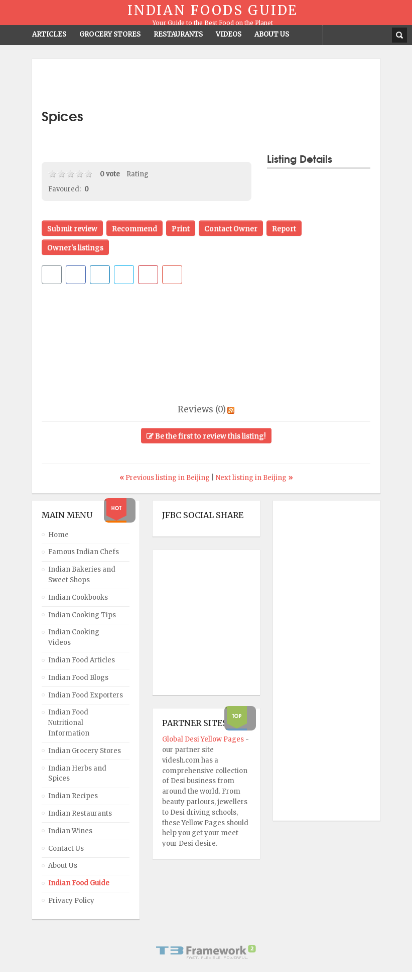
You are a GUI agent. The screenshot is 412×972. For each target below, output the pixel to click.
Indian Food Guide (78, 883)
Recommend (134, 228)
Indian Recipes (73, 796)
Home (58, 535)
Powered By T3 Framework (206, 951)
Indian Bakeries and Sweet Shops (81, 574)
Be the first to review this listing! (206, 435)
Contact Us (66, 848)
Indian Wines (70, 831)
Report (284, 228)
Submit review (72, 228)
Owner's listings (75, 247)
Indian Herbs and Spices (77, 773)
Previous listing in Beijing (165, 477)
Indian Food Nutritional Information (68, 723)
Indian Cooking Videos (73, 637)
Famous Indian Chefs (83, 552)
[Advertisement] (206, 84)
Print (181, 228)
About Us (62, 865)
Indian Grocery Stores (84, 751)
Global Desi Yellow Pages (203, 739)
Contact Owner (230, 228)
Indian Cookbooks (78, 597)
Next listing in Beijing (254, 477)
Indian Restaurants (80, 813)
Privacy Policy (71, 900)
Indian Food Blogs (78, 677)
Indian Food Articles (81, 660)
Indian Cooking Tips (82, 615)
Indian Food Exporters (85, 695)
